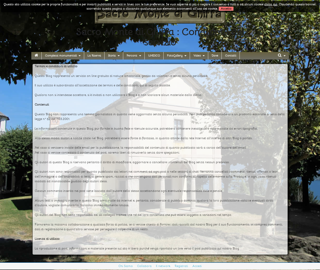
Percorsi (132, 55)
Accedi (197, 266)
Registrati (181, 266)
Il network (163, 266)
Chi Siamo (125, 266)
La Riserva (94, 55)
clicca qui (270, 4)
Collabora (144, 266)
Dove (215, 55)
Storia (112, 55)
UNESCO (154, 55)
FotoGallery (174, 55)
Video (197, 55)
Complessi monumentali (61, 55)
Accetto (226, 8)
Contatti (230, 55)
